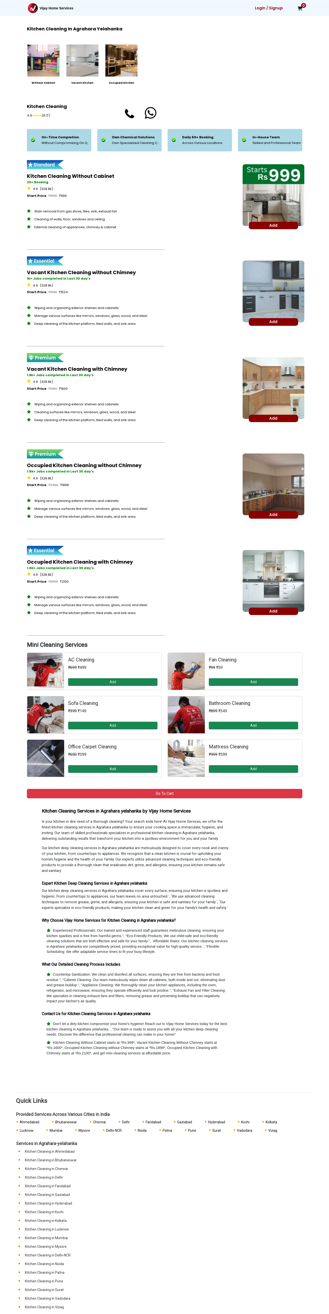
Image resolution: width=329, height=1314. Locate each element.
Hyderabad (216, 1122)
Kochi (245, 1122)
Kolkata (271, 1122)
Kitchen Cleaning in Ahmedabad (50, 1151)
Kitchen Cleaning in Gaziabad (47, 1195)
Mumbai (56, 1130)
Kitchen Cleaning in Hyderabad (48, 1203)
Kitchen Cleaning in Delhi (44, 1177)
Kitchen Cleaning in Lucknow (47, 1229)
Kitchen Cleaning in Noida (44, 1264)
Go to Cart (165, 793)
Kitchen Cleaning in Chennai (46, 1169)
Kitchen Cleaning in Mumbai (46, 1238)
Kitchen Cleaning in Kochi (44, 1212)
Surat (216, 1130)
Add (113, 682)
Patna (167, 1130)
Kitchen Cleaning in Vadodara (47, 1298)
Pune (192, 1130)
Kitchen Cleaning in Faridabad (48, 1186)
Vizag (272, 1130)
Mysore (84, 1130)
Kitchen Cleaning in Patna (44, 1272)
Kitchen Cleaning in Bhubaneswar (51, 1160)
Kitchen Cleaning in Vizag (44, 1307)
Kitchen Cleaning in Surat (44, 1290)
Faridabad (153, 1122)
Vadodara (244, 1130)
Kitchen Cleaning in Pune (44, 1281)
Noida (142, 1130)
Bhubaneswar (66, 1122)
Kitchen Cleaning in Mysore (46, 1247)
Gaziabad (184, 1122)
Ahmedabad (29, 1122)
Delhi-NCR (114, 1130)
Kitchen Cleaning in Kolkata (46, 1221)
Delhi (126, 1122)
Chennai (99, 1122)
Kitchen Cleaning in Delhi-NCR (48, 1255)
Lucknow (27, 1130)
